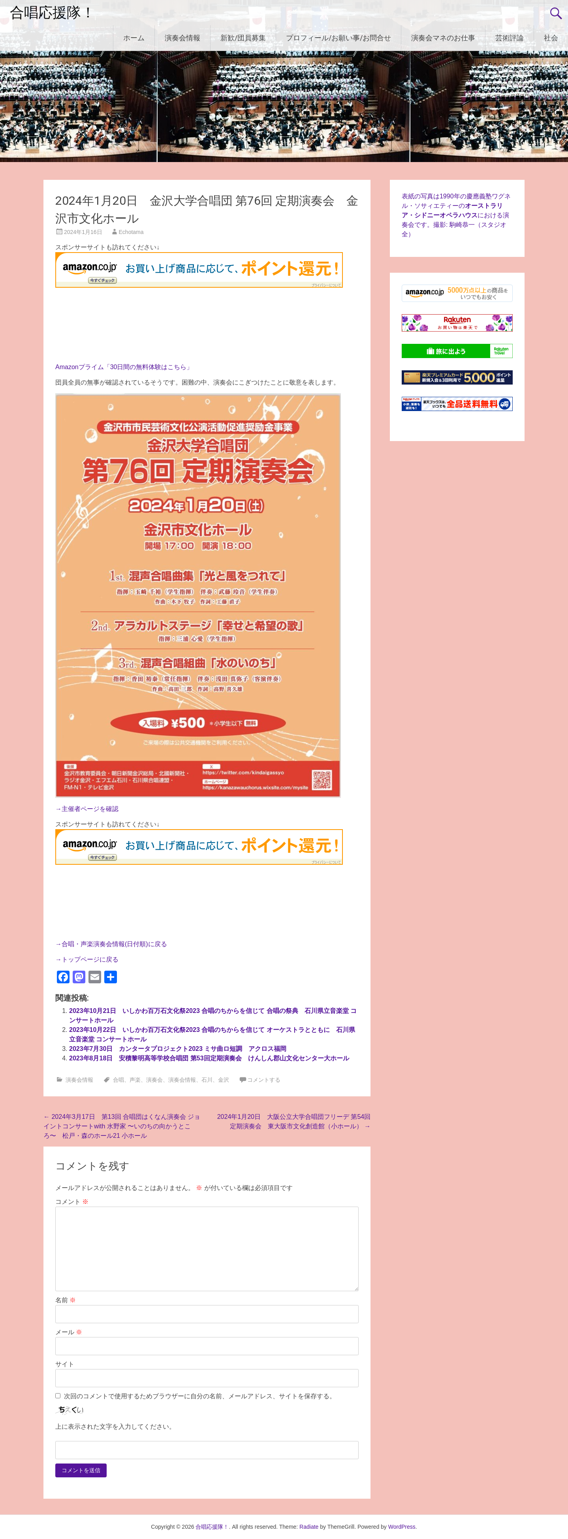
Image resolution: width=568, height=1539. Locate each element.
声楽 (135, 1080)
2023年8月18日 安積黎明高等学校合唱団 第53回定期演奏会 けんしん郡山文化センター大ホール (209, 1058)
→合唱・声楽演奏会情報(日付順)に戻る (111, 944)
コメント (71, 1201)
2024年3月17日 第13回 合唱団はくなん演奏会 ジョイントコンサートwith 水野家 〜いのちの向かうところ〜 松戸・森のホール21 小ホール (121, 1126)
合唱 (118, 1080)
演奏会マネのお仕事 (443, 38)
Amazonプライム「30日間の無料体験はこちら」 (124, 367)
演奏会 (154, 1080)
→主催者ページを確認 (86, 808)
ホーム (134, 38)
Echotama (131, 232)
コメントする (263, 1080)
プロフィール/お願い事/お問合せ (338, 38)
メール (68, 1332)
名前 (65, 1300)
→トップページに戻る (86, 959)
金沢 (223, 1080)
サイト (64, 1364)
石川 (207, 1080)
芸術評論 (509, 38)
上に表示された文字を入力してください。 (115, 1426)
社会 (551, 38)
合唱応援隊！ (52, 12)
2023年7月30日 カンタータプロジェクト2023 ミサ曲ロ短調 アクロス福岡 (177, 1048)
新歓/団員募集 (243, 38)
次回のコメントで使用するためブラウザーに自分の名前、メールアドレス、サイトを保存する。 (200, 1396)
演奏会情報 (182, 38)
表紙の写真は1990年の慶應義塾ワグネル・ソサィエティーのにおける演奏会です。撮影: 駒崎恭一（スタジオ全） (456, 215)
